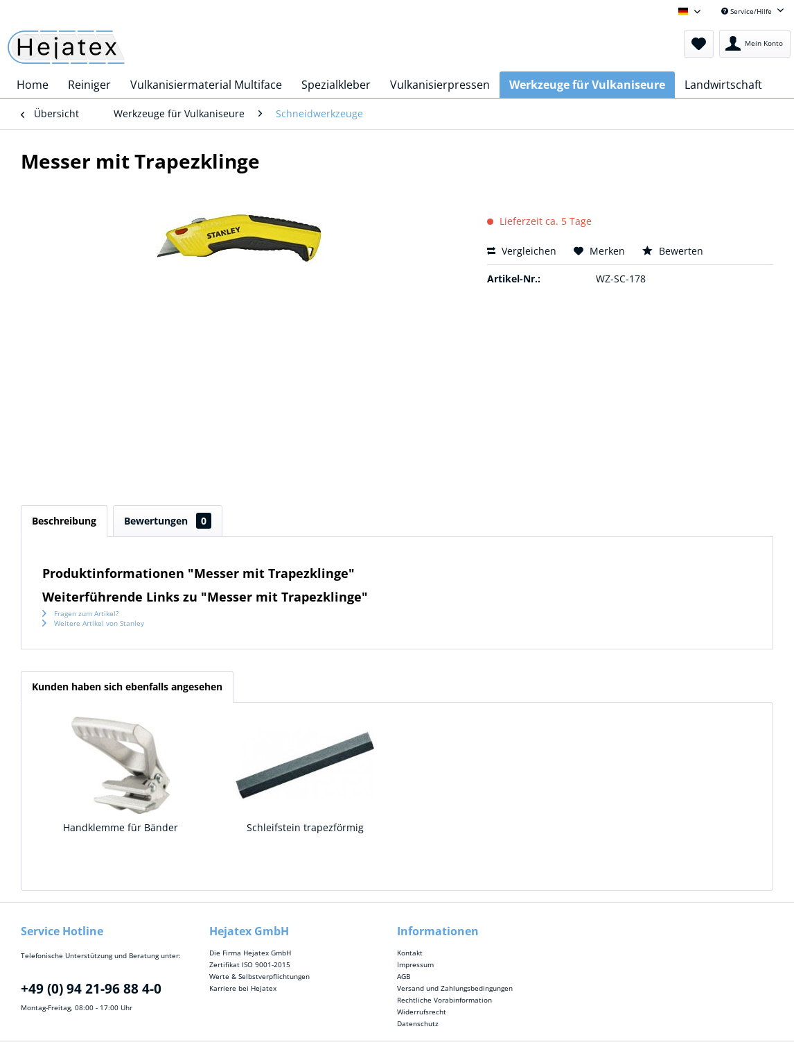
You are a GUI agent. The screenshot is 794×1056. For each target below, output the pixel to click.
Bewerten (672, 250)
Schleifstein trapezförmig (305, 827)
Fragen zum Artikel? (80, 613)
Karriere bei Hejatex (242, 988)
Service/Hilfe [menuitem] (747, 11)
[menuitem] (699, 44)
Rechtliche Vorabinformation (444, 1000)
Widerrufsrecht (421, 1011)
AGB (403, 976)
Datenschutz (418, 1023)
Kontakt (410, 952)
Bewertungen (167, 521)
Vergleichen (521, 250)
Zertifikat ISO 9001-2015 (249, 964)
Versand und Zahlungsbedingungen (455, 988)
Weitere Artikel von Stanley (93, 623)
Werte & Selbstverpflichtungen (259, 976)
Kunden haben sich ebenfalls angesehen (127, 686)
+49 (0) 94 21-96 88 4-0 (91, 989)
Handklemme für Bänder (120, 827)
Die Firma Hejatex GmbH (250, 952)
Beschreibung (64, 520)
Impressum (415, 964)
